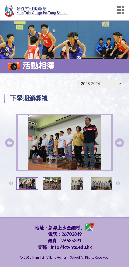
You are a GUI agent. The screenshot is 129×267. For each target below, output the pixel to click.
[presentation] (11, 183)
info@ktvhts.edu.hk (71, 247)
